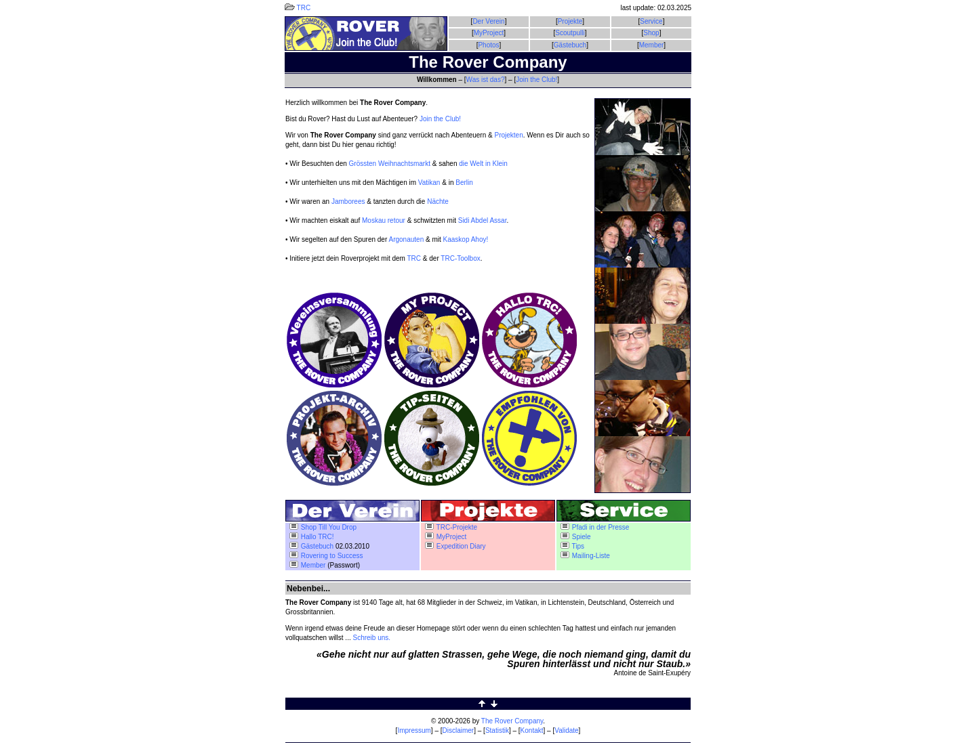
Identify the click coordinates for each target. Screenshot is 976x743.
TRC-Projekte (450, 527)
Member (651, 45)
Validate (566, 730)
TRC (297, 8)
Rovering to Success (326, 555)
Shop (651, 33)
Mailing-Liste (585, 555)
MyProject (489, 33)
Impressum (413, 730)
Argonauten (406, 239)
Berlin (464, 182)
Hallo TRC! (311, 536)
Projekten (508, 135)
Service (651, 21)
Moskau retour (383, 220)
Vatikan (429, 182)
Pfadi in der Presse (594, 527)
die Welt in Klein (483, 163)
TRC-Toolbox (460, 258)
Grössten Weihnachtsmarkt (389, 163)
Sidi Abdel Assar (482, 220)
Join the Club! (536, 79)
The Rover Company (512, 721)
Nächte (438, 201)
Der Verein (488, 21)
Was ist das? (485, 79)
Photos (488, 45)
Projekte (570, 21)
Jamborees (348, 201)
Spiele (575, 536)
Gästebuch (570, 45)
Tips (572, 546)
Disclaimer (458, 730)
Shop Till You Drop (323, 527)
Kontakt (532, 730)
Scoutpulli (569, 33)
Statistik (497, 730)
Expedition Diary (455, 546)
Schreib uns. (372, 637)
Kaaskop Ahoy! (466, 239)
